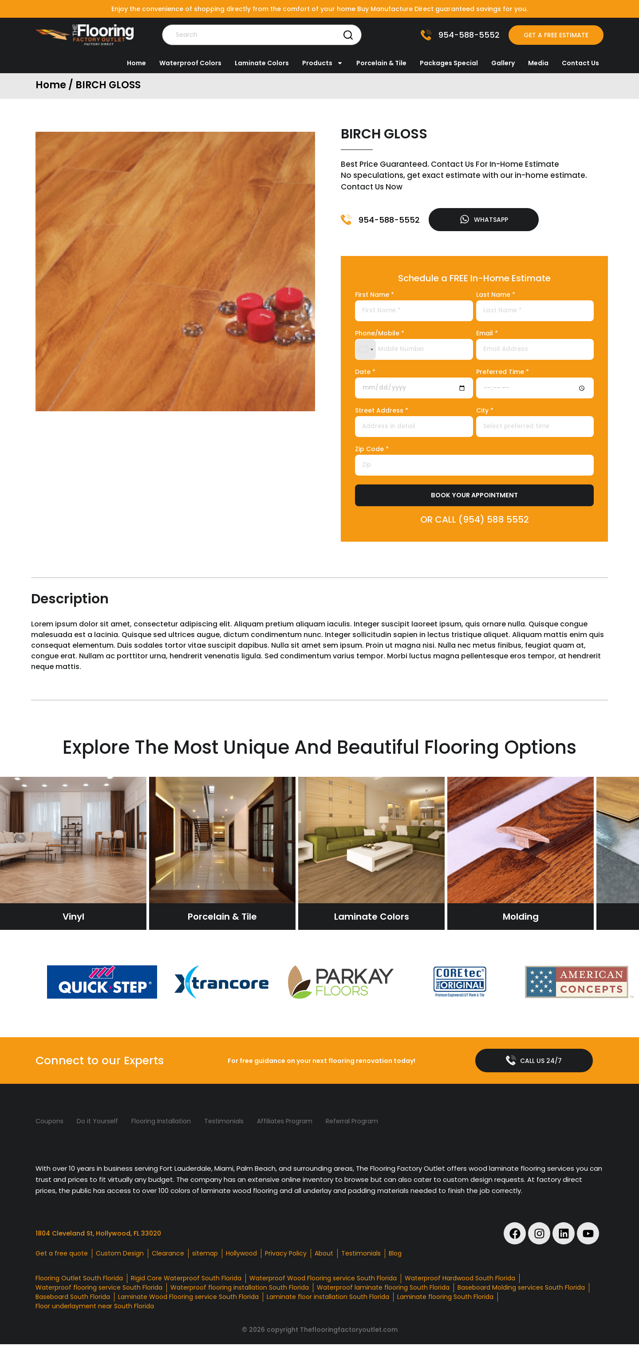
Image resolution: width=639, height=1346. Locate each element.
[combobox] (365, 350)
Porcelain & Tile (381, 63)
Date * (365, 373)
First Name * (374, 296)
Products (322, 63)
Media (538, 63)
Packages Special (449, 63)
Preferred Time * (502, 373)
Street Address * (381, 412)
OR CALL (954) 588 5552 (474, 520)
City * (484, 412)
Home (136, 63)
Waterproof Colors (190, 63)
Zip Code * (372, 450)
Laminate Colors (262, 63)
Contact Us (580, 63)
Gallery (503, 63)
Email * (487, 334)
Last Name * (495, 296)
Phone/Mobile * (379, 334)
